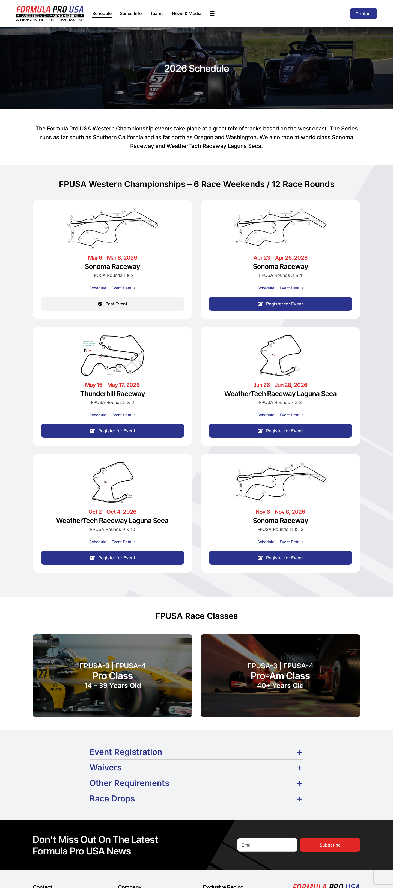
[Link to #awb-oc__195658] (212, 13)
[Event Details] (124, 288)
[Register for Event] (280, 304)
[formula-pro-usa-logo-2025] (50, 8)
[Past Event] (112, 304)
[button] (196, 751)
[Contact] (363, 13)
